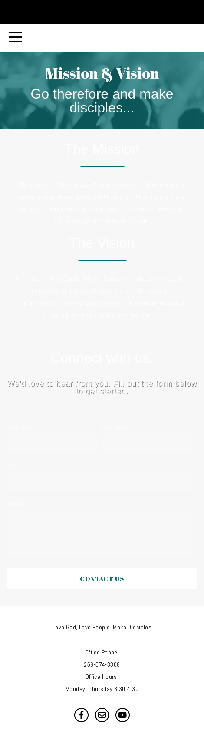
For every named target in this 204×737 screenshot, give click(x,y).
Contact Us (102, 578)
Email (13, 466)
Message (17, 503)
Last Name (114, 428)
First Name (19, 428)
